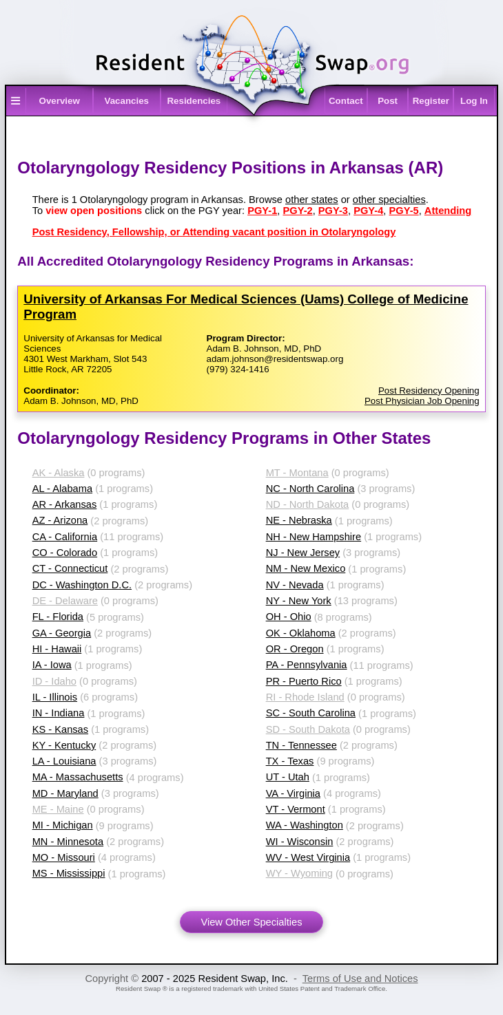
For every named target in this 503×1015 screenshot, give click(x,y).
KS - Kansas (60, 729)
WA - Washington (304, 825)
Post (388, 101)
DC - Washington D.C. (82, 584)
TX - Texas (290, 761)
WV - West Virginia (308, 857)
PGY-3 (333, 210)
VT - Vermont (295, 809)
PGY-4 (368, 210)
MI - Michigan (62, 825)
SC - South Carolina (311, 712)
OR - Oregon (295, 648)
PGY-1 (262, 210)
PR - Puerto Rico (304, 681)
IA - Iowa (52, 664)
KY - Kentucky (64, 745)
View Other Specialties (251, 922)
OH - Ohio (288, 616)
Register (431, 101)
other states (311, 199)
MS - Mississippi (68, 873)
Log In (474, 101)
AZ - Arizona (60, 520)
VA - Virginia (293, 793)
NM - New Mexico (306, 568)
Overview (59, 101)
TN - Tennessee (301, 745)
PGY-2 (297, 210)
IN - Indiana (58, 712)
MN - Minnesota (67, 841)
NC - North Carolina (310, 488)
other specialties (389, 199)
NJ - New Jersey (303, 552)
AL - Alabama (62, 488)
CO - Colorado (65, 552)
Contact (346, 101)
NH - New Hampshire (313, 536)
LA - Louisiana (64, 761)
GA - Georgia (62, 633)
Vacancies (127, 101)
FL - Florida (57, 616)
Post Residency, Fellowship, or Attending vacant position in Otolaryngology (214, 231)
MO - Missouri (63, 857)
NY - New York (298, 600)
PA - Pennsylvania (306, 664)
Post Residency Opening (429, 390)
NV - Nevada (295, 584)
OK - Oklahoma (301, 633)
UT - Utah (287, 776)
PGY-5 (404, 210)
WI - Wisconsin (299, 841)
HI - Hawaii (57, 648)
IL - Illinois (54, 697)
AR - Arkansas (64, 504)
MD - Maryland (65, 793)
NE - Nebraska (299, 520)
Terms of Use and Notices (360, 978)
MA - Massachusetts (77, 776)
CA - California (65, 536)
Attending (447, 210)
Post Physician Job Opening (422, 401)
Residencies (193, 101)
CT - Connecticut (70, 568)
